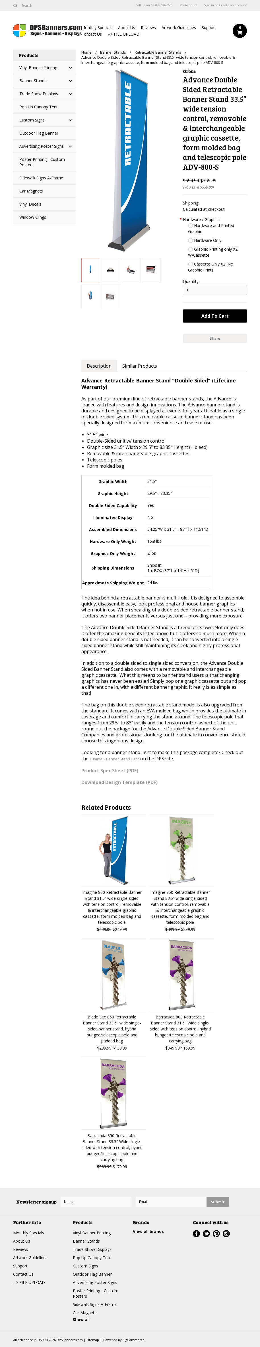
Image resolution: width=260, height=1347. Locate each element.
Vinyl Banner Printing (38, 67)
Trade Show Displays (38, 93)
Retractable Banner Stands (158, 52)
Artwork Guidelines (179, 27)
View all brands (148, 1231)
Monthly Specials (96, 27)
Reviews (148, 27)
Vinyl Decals (30, 204)
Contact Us (91, 34)
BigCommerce (134, 1340)
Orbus (189, 71)
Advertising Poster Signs (41, 146)
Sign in (209, 5)
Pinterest (216, 1233)
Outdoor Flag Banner (38, 133)
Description (99, 366)
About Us (126, 27)
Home (86, 52)
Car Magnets (31, 191)
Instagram (226, 1233)
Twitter (206, 1233)
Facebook (196, 1233)
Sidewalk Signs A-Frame (41, 178)
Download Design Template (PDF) (119, 782)
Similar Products (139, 366)
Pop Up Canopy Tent (38, 107)
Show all (81, 1319)
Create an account (233, 5)
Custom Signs (32, 120)
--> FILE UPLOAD (123, 34)
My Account (188, 5)
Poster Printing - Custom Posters (42, 162)
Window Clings (32, 217)
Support (209, 27)
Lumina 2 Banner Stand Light (114, 758)
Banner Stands (32, 80)
